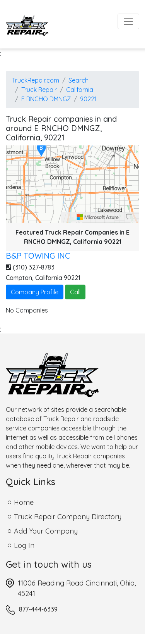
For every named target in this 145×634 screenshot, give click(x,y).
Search (78, 80)
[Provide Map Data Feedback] (129, 217)
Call (75, 292)
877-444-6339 (38, 609)
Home (24, 502)
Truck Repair (39, 89)
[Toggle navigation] (128, 21)
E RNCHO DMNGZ (46, 99)
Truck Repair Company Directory (67, 516)
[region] (72, 184)
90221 (88, 99)
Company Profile (34, 292)
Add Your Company (46, 531)
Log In (24, 545)
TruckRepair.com (35, 80)
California (79, 89)
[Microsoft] (98, 217)
